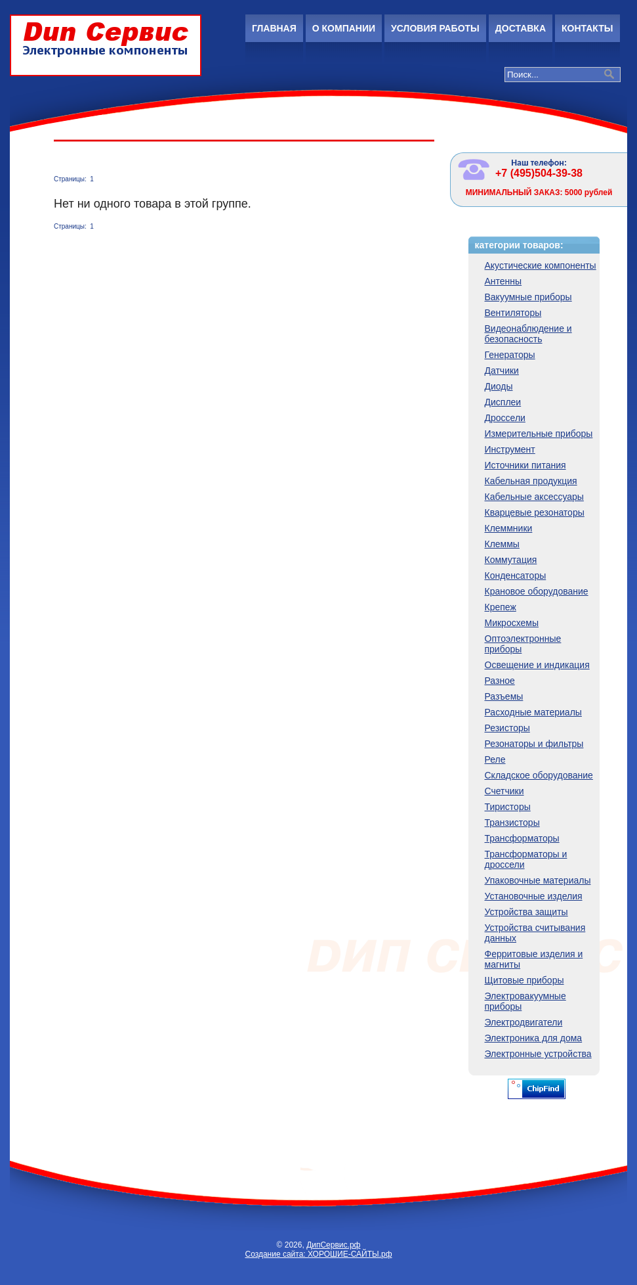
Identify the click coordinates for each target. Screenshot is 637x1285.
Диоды (499, 386)
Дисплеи (503, 402)
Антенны (503, 281)
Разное (500, 680)
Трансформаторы (522, 838)
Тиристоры (508, 806)
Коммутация (511, 559)
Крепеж (500, 607)
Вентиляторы (513, 312)
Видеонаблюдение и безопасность (528, 333)
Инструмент (510, 449)
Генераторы (510, 354)
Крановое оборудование (536, 591)
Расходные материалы (533, 712)
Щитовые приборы (524, 980)
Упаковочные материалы (538, 880)
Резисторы (507, 728)
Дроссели (505, 418)
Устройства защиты (526, 912)
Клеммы (502, 544)
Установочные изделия (534, 896)
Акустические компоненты (540, 265)
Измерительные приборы (539, 433)
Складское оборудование (539, 775)
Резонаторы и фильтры (534, 743)
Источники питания (525, 465)
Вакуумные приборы (528, 297)
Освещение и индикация (537, 665)
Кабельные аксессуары (534, 496)
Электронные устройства (538, 1053)
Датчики (502, 370)
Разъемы (504, 696)
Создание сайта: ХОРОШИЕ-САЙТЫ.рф (318, 1254)
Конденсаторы (515, 575)
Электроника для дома (534, 1038)
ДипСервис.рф (333, 1245)
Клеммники (509, 528)
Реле (495, 759)
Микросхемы (512, 623)
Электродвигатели (524, 1022)
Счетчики (504, 791)
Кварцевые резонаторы (535, 512)
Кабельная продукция (531, 481)
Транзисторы (512, 822)
